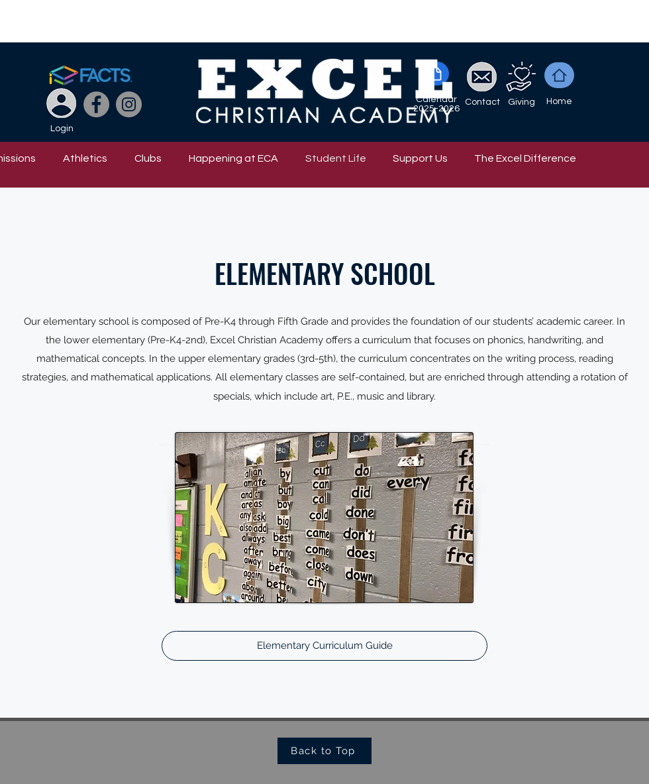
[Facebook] (96, 104)
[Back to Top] (324, 751)
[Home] (559, 75)
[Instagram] (129, 104)
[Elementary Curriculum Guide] (324, 646)
